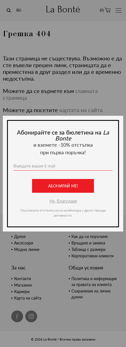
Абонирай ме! (63, 185)
